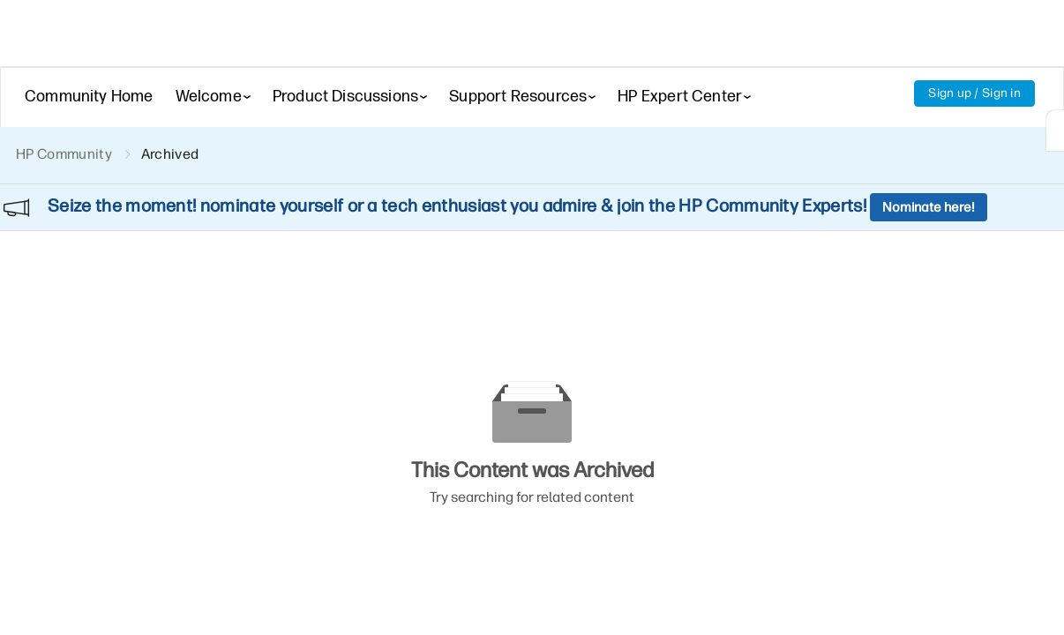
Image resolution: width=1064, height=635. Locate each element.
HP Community (64, 154)
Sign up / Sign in (974, 93)
